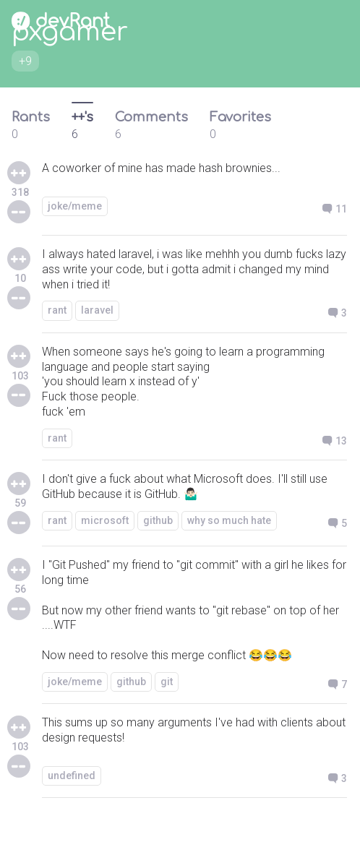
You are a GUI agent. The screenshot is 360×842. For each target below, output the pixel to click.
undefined (71, 775)
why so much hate (229, 520)
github (158, 520)
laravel (97, 310)
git (166, 681)
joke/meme (75, 206)
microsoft (105, 520)
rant (57, 310)
